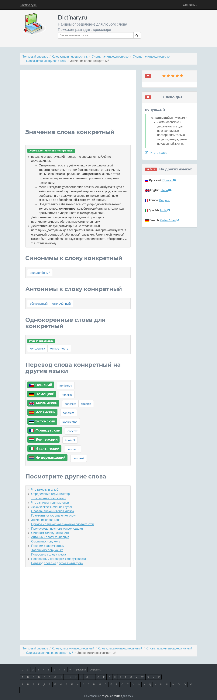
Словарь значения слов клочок (52, 511)
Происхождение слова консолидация (57, 528)
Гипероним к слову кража (48, 554)
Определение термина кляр (50, 494)
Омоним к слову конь (45, 541)
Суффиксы (95, 669)
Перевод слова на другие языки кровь (57, 563)
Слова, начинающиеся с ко (110, 56)
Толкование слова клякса (48, 498)
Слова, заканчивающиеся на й (73, 648)
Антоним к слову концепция (50, 537)
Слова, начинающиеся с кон (152, 56)
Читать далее (156, 152)
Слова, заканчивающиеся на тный (49, 652)
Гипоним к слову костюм (47, 545)
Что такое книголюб (44, 489)
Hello (166, 190)
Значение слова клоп (45, 519)
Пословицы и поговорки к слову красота (58, 558)
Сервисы (190, 4)
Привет (169, 180)
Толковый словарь (35, 56)
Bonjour (164, 200)
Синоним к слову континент (50, 533)
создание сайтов (112, 696)
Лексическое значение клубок (51, 507)
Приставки (80, 669)
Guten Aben (169, 220)
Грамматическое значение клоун (53, 515)
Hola (165, 210)
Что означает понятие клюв (50, 502)
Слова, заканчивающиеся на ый (120, 648)
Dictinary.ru (28, 5)
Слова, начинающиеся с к (69, 56)
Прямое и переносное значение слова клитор (62, 524)
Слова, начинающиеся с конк (46, 60)
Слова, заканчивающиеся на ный (169, 648)
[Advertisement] (78, 102)
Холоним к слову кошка (47, 550)
